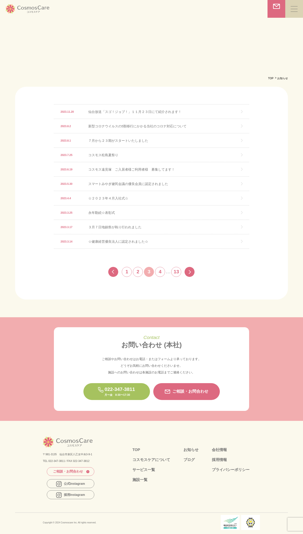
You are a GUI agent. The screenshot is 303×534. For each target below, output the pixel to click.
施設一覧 (140, 480)
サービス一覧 (143, 470)
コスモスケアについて (151, 460)
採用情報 (219, 460)
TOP (270, 78)
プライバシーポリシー (231, 470)
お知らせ (191, 450)
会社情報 (219, 450)
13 (176, 271)
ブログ (189, 460)
